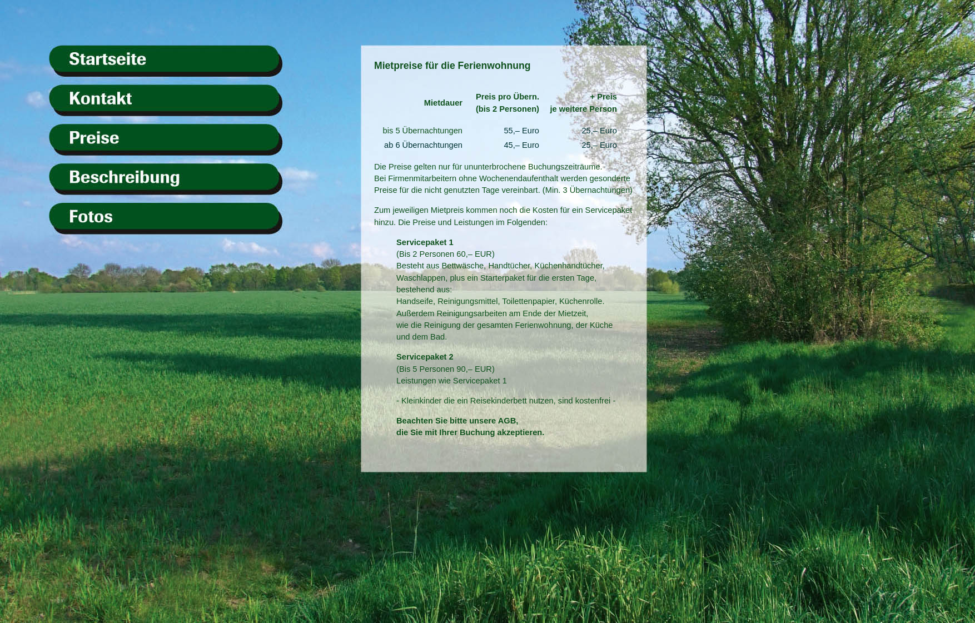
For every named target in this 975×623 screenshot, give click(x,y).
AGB (507, 420)
